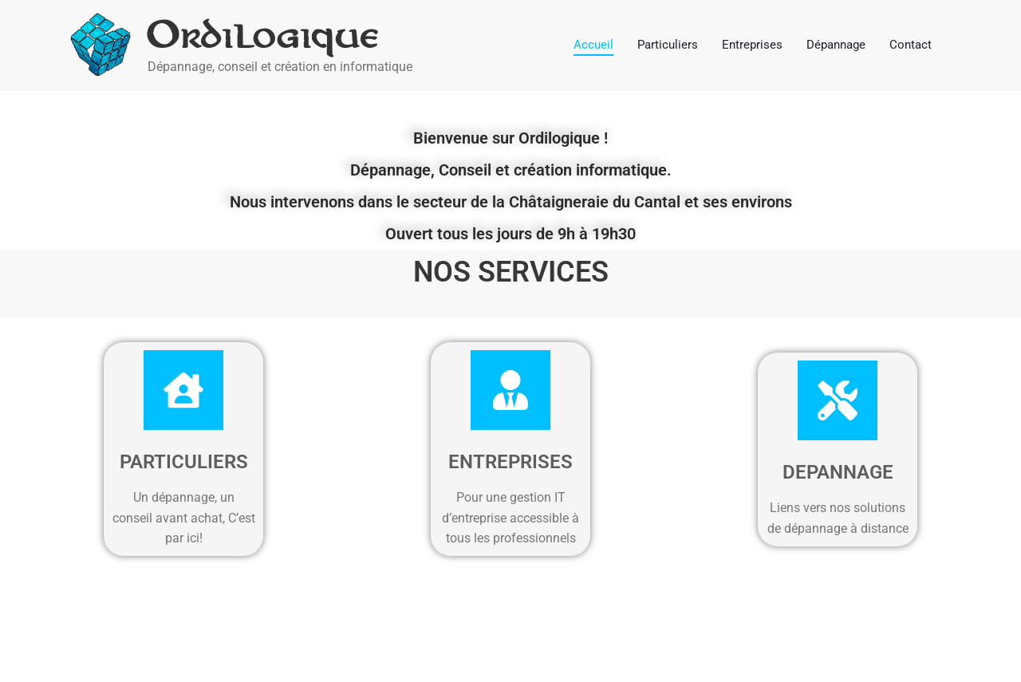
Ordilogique (264, 35)
